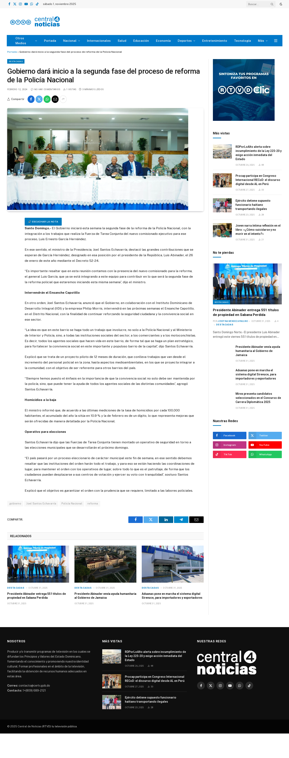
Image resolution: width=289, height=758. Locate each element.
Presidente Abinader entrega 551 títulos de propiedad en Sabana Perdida (36, 595)
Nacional (70, 40)
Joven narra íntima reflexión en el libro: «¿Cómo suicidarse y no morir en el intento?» (258, 229)
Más (261, 40)
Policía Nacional (72, 503)
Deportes (185, 40)
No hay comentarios (45, 89)
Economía (163, 40)
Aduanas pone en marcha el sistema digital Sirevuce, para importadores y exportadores (172, 595)
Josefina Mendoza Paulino (233, 321)
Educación (141, 40)
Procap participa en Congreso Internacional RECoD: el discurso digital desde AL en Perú (258, 180)
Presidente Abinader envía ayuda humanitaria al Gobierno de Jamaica (105, 595)
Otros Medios (20, 40)
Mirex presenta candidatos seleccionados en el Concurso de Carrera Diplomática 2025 (258, 398)
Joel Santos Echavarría (41, 503)
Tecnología (242, 40)
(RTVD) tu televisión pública (59, 726)
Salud (122, 40)
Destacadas (16, 61)
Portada (50, 40)
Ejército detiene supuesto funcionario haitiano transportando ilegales (253, 205)
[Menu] (275, 40)
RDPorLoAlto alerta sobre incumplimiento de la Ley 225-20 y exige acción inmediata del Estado (259, 153)
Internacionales (99, 40)
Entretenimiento (214, 40)
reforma (92, 503)
